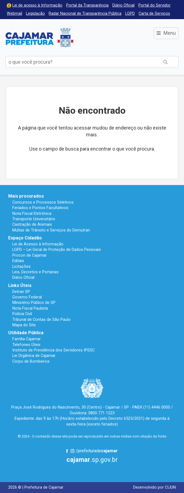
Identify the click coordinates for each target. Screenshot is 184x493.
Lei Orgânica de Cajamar (34, 355)
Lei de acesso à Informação (37, 5)
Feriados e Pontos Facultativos (40, 207)
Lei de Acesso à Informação (37, 244)
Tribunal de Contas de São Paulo (41, 319)
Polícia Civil (22, 313)
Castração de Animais (32, 224)
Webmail (14, 13)
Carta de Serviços (154, 13)
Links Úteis (19, 285)
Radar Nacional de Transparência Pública (85, 13)
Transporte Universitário (33, 218)
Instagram (72, 451)
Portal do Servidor (154, 5)
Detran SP (21, 291)
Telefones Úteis (26, 344)
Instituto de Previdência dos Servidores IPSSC (53, 350)
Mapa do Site (24, 324)
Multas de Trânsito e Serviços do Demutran (51, 230)
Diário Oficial (123, 5)
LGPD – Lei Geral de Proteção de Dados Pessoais (56, 249)
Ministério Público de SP (34, 302)
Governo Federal (27, 297)
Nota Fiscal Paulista (30, 308)
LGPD (130, 13)
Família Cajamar (26, 338)
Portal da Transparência (87, 5)
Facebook (67, 451)
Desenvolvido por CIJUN (154, 487)
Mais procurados (26, 196)
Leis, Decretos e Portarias (35, 271)
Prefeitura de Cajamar (39, 38)
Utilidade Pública (25, 332)
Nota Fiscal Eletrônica (31, 213)
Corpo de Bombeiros (30, 361)
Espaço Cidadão (25, 237)
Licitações (21, 266)
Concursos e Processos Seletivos (43, 202)
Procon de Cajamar (29, 255)
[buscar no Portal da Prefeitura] (79, 62)
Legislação (35, 13)
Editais (18, 260)
